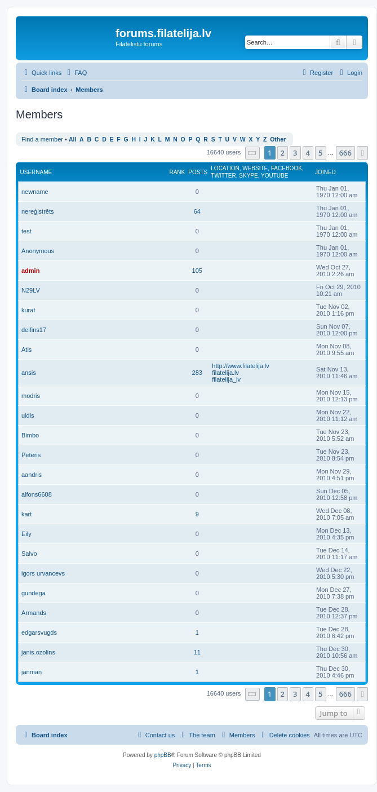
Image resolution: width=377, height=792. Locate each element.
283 (197, 372)
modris (30, 395)
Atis (26, 349)
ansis (28, 372)
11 (197, 652)
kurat (28, 310)
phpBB (162, 755)
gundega (33, 593)
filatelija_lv (226, 379)
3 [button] (295, 153)
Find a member (42, 139)
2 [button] (283, 153)
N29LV (30, 290)
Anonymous (37, 250)
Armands (33, 612)
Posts (197, 172)
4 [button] (308, 153)
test (26, 231)
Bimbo (30, 435)
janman (31, 672)
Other (278, 139)
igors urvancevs (43, 573)
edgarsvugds (39, 632)
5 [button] (320, 153)
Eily (26, 533)
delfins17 (33, 329)
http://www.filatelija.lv (240, 365)
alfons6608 (36, 494)
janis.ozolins (38, 652)
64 (197, 211)
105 (197, 270)
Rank (177, 172)
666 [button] (345, 153)
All (72, 139)
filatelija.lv (225, 372)
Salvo (29, 553)
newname (34, 191)
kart (26, 514)
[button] (252, 153)
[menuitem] (75, 72)
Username (36, 172)
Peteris (31, 455)
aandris (31, 474)
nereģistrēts (37, 211)
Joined (325, 172)
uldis (27, 415)
